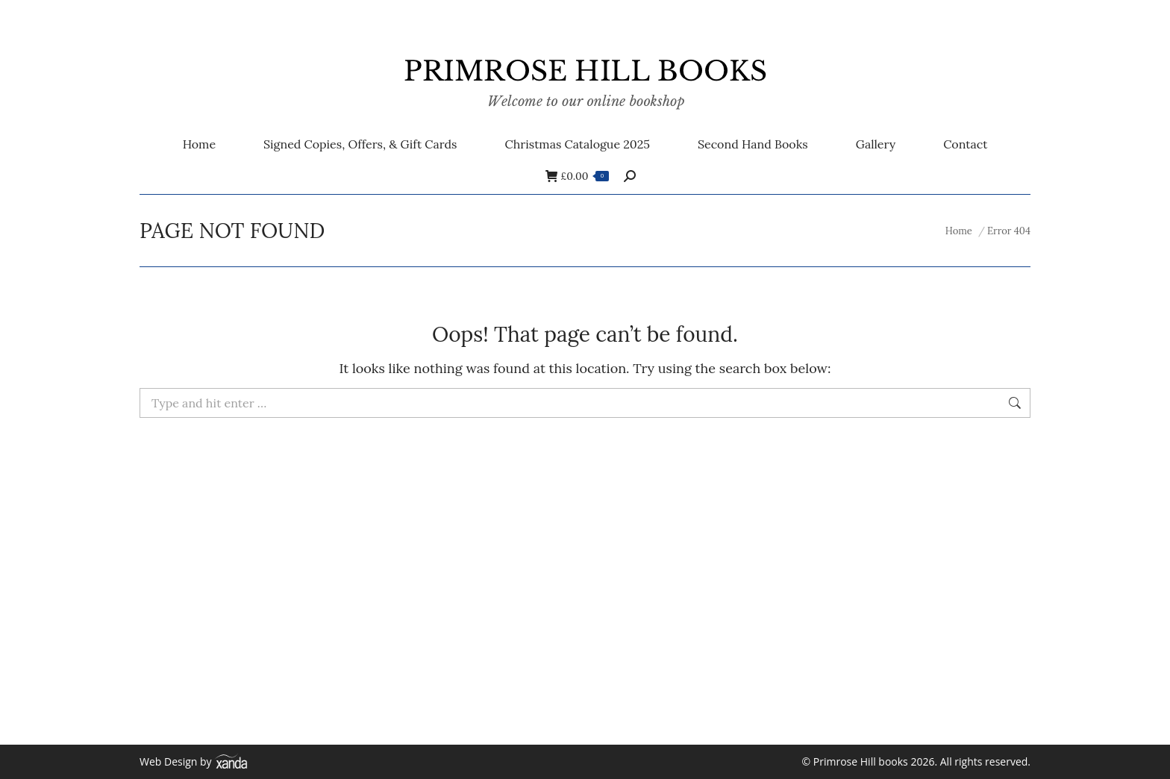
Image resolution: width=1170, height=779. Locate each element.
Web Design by (194, 761)
